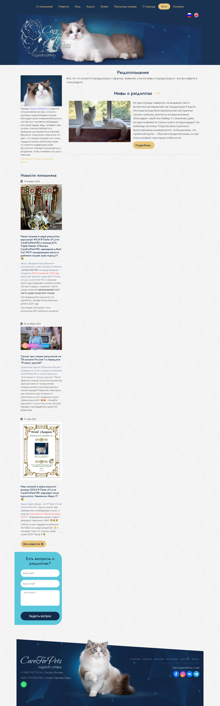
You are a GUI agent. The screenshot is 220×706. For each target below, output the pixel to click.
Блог (164, 6)
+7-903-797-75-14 (31, 672)
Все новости (33, 544)
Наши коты (147, 659)
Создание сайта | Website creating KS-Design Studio (179, 663)
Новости (63, 6)
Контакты (178, 6)
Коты (78, 6)
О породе (148, 6)
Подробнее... (143, 145)
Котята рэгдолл (172, 659)
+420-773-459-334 (32, 677)
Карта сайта (185, 659)
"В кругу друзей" (44, 377)
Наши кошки (159, 659)
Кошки (90, 6)
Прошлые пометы (125, 6)
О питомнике (44, 6)
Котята (104, 6)
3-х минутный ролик (41, 403)
